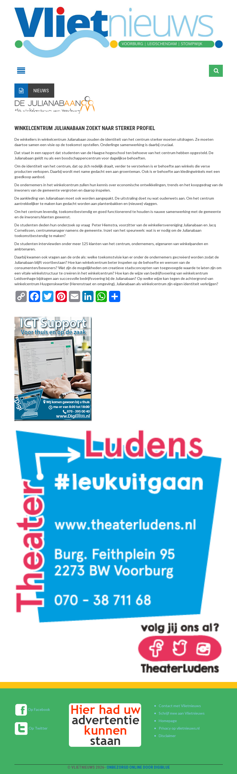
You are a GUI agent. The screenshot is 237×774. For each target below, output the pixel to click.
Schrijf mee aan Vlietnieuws (182, 713)
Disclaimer (167, 735)
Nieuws (41, 90)
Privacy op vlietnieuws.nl (179, 728)
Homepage (168, 720)
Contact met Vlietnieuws (180, 705)
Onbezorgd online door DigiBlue (138, 767)
